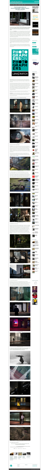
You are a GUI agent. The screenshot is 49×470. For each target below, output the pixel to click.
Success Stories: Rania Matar (36, 162)
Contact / (36, 0)
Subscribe (34, 46)
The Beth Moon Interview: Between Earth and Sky (37, 228)
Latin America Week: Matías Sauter (36, 196)
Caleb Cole (36, 73)
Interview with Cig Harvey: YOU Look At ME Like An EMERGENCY (37, 176)
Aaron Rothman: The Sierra (36, 271)
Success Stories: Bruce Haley (36, 112)
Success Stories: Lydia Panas (36, 212)
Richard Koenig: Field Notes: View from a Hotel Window (37, 258)
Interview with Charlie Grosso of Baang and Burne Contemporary (37, 77)
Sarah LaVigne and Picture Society (37, 192)
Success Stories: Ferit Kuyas (36, 132)
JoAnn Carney (19, 10)
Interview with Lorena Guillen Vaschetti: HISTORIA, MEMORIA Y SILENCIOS (36, 150)
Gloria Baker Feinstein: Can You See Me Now (37, 219)
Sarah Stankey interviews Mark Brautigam (36, 199)
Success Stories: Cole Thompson (36, 142)
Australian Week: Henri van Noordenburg (36, 205)
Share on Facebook (20, 448)
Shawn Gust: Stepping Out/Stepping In (36, 209)
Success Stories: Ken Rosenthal (37, 126)
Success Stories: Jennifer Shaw (36, 109)
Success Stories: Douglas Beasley (36, 185)
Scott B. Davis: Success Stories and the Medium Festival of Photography (37, 180)
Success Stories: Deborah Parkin (36, 182)
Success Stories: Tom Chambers (36, 80)
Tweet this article (16, 448)
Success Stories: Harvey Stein (36, 106)
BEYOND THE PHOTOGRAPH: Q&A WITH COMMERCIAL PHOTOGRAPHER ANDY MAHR (12, 458)
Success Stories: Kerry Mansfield (36, 156)
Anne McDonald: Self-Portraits (28, 456)
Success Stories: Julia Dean (36, 86)
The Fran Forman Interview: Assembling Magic (37, 222)
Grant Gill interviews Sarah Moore (36, 202)
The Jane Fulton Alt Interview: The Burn (37, 225)
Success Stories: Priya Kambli (36, 96)
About (38, 0)
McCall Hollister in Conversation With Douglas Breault (20, 457)
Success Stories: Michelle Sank (36, 135)
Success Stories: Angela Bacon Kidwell (36, 129)
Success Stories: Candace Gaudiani (37, 172)
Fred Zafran (12, 442)
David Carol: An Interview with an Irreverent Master (37, 215)
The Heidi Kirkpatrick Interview (36, 235)
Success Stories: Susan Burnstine (36, 99)
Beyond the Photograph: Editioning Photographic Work (37, 262)
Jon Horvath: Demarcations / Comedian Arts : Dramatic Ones (36, 232)
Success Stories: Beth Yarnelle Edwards (36, 123)
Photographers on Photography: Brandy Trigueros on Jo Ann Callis (24, 446)
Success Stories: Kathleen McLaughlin (36, 90)
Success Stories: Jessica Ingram (36, 139)
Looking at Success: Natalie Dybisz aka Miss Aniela (37, 166)
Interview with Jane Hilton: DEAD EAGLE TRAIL (37, 153)
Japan (14, 442)
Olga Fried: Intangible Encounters (23, 457)
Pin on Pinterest (25, 448)
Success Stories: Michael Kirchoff (36, 83)
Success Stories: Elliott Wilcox (36, 116)
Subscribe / (33, 0)
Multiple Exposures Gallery (23, 97)
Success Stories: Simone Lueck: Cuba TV (37, 119)
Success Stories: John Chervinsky (36, 103)
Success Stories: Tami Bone (36, 93)
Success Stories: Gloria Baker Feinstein (36, 146)
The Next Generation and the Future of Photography (37, 268)
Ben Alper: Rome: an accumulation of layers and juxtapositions (37, 265)
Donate (33, 42)
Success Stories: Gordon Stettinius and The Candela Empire (37, 160)
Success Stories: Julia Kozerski (36, 169)
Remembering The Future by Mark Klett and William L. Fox (15, 457)
